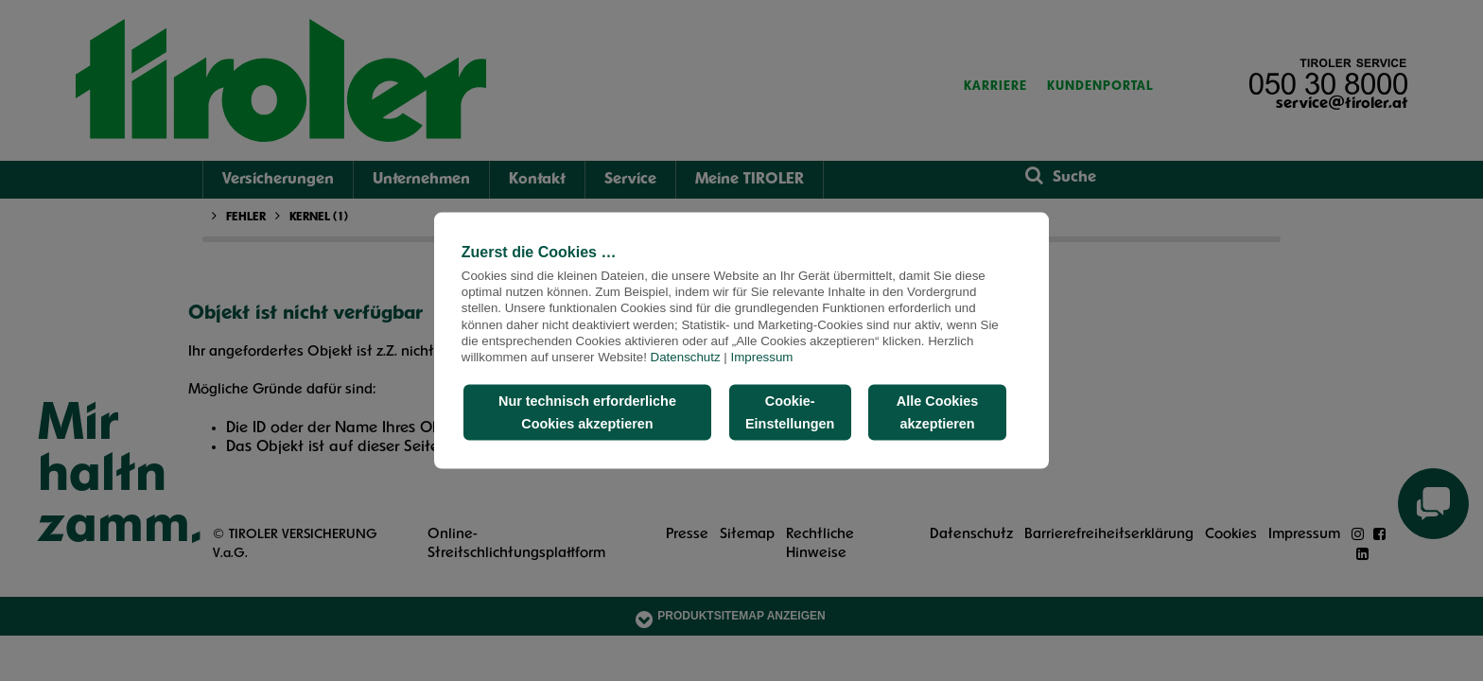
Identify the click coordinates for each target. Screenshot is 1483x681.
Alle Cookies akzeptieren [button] (937, 412)
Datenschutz (686, 357)
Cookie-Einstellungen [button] (789, 412)
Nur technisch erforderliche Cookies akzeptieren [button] (587, 412)
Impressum (762, 357)
